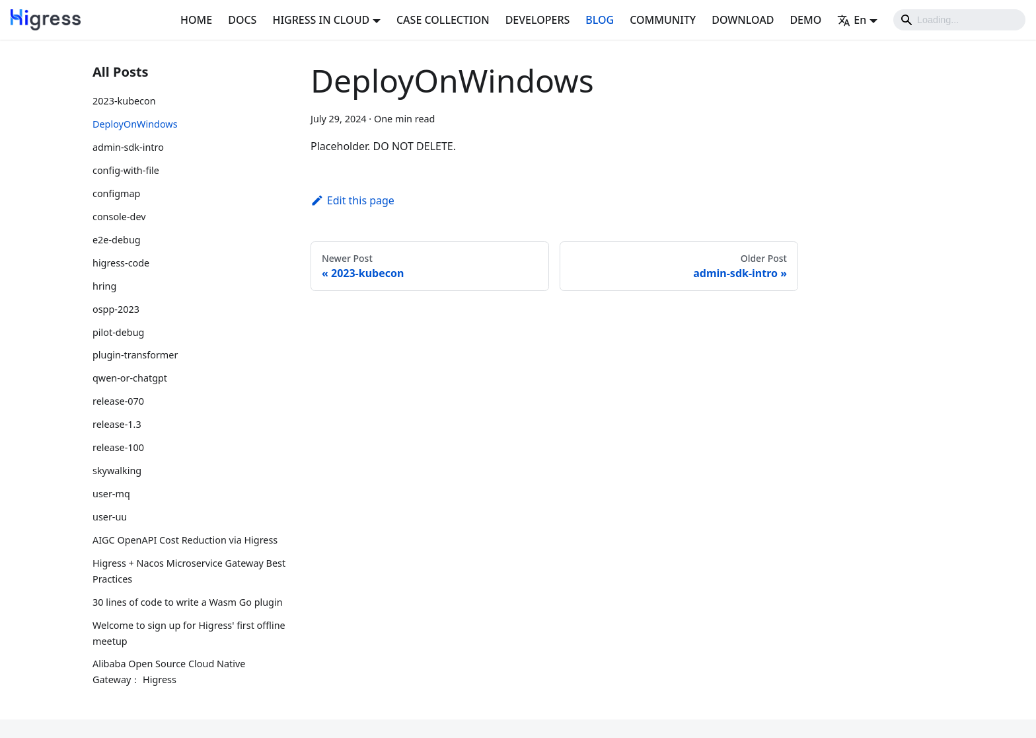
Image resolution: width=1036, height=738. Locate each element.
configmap (116, 193)
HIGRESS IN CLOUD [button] (320, 20)
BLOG (599, 20)
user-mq (111, 493)
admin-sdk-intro (128, 147)
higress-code (120, 263)
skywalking (116, 470)
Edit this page (352, 200)
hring (104, 286)
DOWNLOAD (743, 20)
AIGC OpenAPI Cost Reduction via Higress (185, 540)
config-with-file (125, 170)
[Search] (959, 19)
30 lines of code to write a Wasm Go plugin (187, 602)
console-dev (119, 216)
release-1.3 (116, 424)
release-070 (118, 401)
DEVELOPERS (537, 20)
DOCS (242, 20)
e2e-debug (116, 239)
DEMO (805, 20)
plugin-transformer (135, 354)
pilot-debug (118, 332)
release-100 (118, 447)
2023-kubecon (124, 101)
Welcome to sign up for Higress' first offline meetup (188, 633)
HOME (196, 20)
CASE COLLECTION (443, 20)
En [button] (851, 20)
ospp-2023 (115, 309)
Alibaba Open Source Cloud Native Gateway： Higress (168, 671)
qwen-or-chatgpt (129, 378)
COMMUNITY (663, 20)
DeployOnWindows (135, 124)
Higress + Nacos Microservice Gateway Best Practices (188, 571)
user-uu (109, 517)
